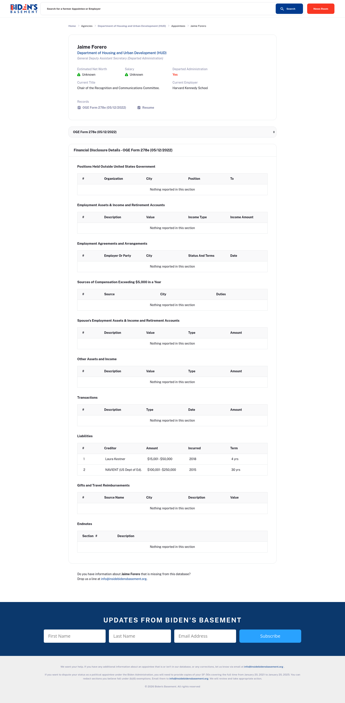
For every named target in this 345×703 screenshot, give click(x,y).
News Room (321, 8)
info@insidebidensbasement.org (124, 579)
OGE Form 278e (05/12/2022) (104, 107)
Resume (148, 107)
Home (72, 26)
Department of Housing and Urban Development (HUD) (132, 26)
